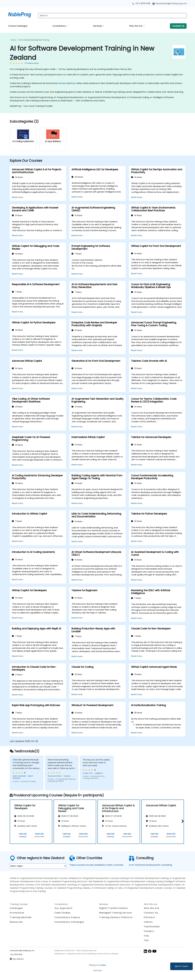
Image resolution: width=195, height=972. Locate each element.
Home (13, 40)
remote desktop (66, 83)
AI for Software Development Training (34, 40)
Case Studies (62, 912)
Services (98, 26)
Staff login (97, 970)
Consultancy (59, 26)
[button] (182, 821)
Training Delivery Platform (116, 917)
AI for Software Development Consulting (150, 864)
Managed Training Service (115, 912)
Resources (16, 922)
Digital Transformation (113, 908)
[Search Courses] (112, 15)
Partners (149, 917)
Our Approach (63, 908)
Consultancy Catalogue (69, 922)
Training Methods (21, 917)
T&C (146, 940)
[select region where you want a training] (38, 866)
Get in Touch (181, 966)
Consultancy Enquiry (67, 917)
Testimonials (152, 926)
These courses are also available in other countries (96, 864)
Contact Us (178, 26)
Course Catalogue (17, 26)
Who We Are (136, 26)
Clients (148, 922)
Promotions (17, 912)
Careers (149, 931)
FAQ (146, 935)
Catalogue (16, 908)
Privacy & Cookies (97, 965)
